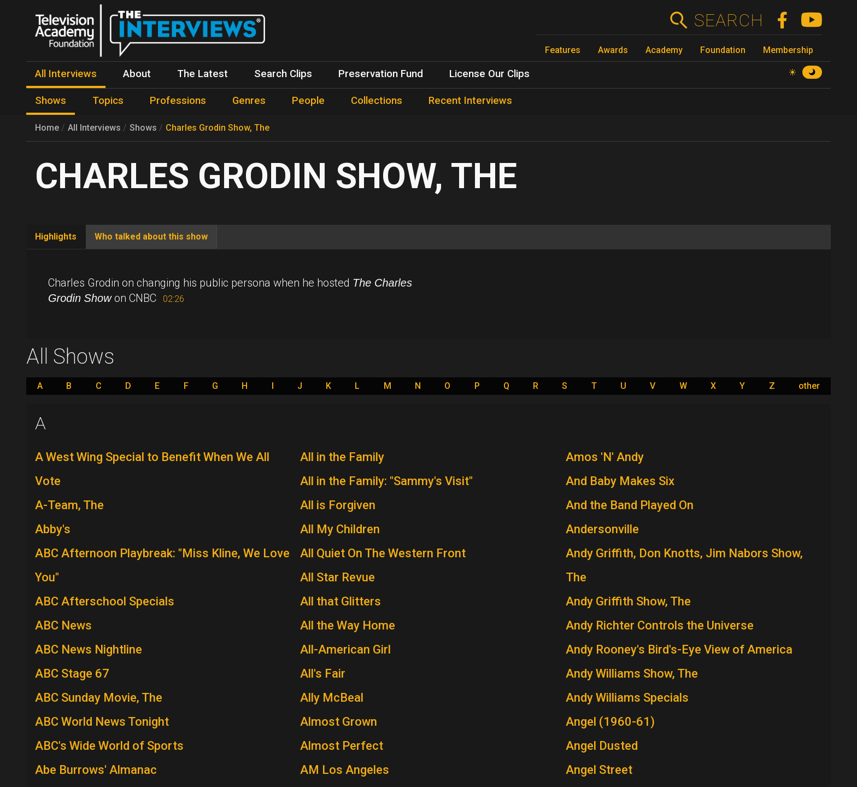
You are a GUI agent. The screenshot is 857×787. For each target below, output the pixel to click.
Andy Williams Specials (627, 697)
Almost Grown (338, 721)
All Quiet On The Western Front (383, 553)
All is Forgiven (337, 505)
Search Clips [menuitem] (283, 74)
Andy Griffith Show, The (628, 601)
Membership (788, 50)
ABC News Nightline (88, 649)
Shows (143, 128)
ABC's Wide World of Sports (109, 746)
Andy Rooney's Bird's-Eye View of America (679, 649)
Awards (613, 50)
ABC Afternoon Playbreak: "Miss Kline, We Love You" (162, 565)
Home (47, 128)
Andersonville (602, 529)
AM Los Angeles (344, 770)
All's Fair (322, 673)
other (809, 386)
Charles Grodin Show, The (217, 128)
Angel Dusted (602, 746)
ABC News (63, 625)
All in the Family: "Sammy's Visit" (386, 481)
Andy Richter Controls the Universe (660, 625)
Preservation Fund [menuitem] (380, 74)
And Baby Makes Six (620, 481)
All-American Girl (345, 649)
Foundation (723, 50)
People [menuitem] (308, 101)
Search (728, 20)
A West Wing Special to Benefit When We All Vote (152, 469)
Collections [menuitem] (376, 101)
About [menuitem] (137, 74)
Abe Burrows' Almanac (96, 770)
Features (562, 50)
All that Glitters (340, 601)
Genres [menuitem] (249, 101)
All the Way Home (347, 625)
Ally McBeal (331, 697)
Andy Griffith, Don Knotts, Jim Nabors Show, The (684, 565)
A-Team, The (69, 505)
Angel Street (599, 770)
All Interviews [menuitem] (66, 74)
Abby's (53, 529)
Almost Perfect (341, 746)
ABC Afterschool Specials (104, 601)
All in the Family (342, 457)
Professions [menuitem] (178, 101)
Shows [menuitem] (50, 101)
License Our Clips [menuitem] (489, 74)
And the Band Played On (630, 505)
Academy (664, 50)
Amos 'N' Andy (605, 457)
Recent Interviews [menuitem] (470, 101)
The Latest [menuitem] (202, 74)
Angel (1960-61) (610, 721)
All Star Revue (337, 577)
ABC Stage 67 (72, 673)
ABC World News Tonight (102, 721)
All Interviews (94, 128)
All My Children (340, 529)
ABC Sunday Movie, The (98, 697)
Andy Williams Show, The (632, 673)
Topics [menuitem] (108, 101)
